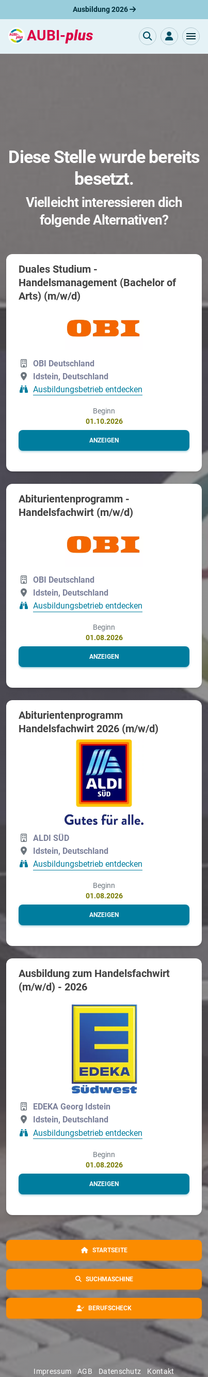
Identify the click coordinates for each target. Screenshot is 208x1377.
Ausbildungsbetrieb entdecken (87, 389)
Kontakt (160, 1371)
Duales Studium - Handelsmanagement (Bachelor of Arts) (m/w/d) (97, 282)
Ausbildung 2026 (104, 9)
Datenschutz (120, 1371)
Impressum (52, 1371)
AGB (84, 1371)
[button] (191, 36)
